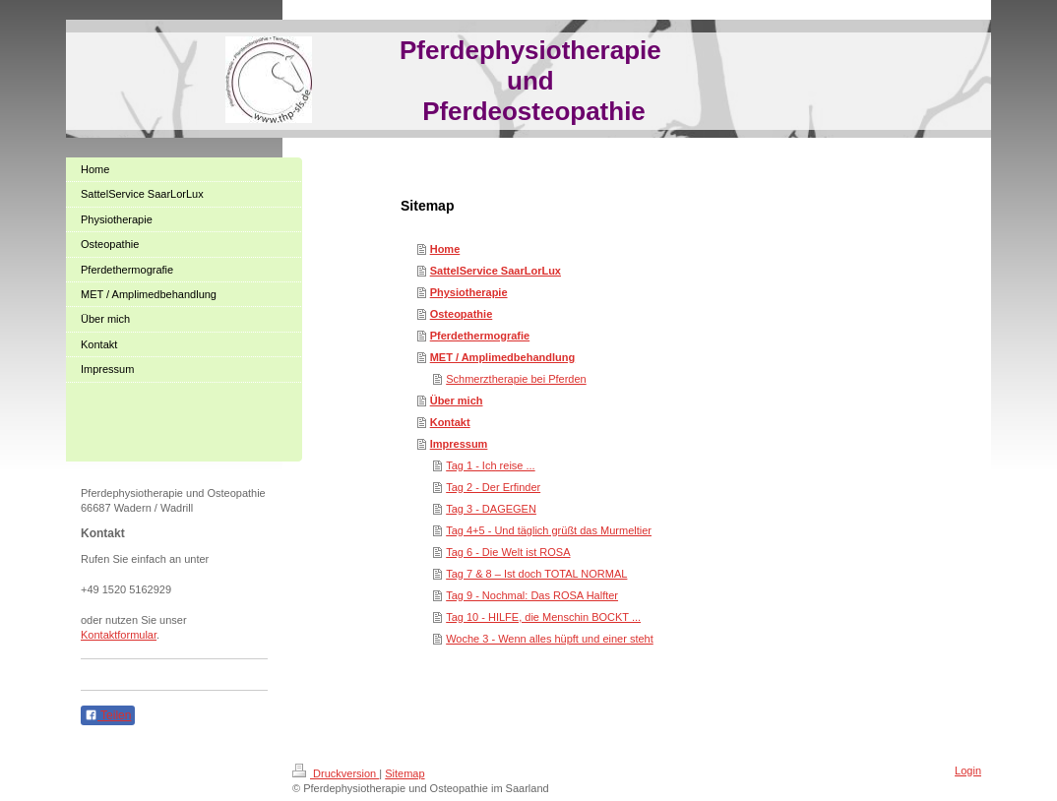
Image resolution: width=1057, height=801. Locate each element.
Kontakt (450, 422)
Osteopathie (461, 314)
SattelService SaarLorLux (495, 271)
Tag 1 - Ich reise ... (490, 465)
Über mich (456, 400)
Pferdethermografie (479, 335)
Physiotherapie (469, 292)
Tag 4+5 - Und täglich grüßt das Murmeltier (549, 530)
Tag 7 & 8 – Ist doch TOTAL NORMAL (536, 574)
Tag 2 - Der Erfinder (493, 487)
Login (968, 770)
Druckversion (335, 773)
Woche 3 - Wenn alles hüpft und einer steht (549, 639)
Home (445, 249)
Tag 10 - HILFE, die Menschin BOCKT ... (543, 617)
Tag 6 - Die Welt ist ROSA (508, 552)
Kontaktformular (118, 635)
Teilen (108, 715)
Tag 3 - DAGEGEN (491, 509)
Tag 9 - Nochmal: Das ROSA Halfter (532, 595)
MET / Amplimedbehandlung (502, 357)
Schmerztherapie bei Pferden (516, 379)
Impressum (459, 444)
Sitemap (404, 773)
